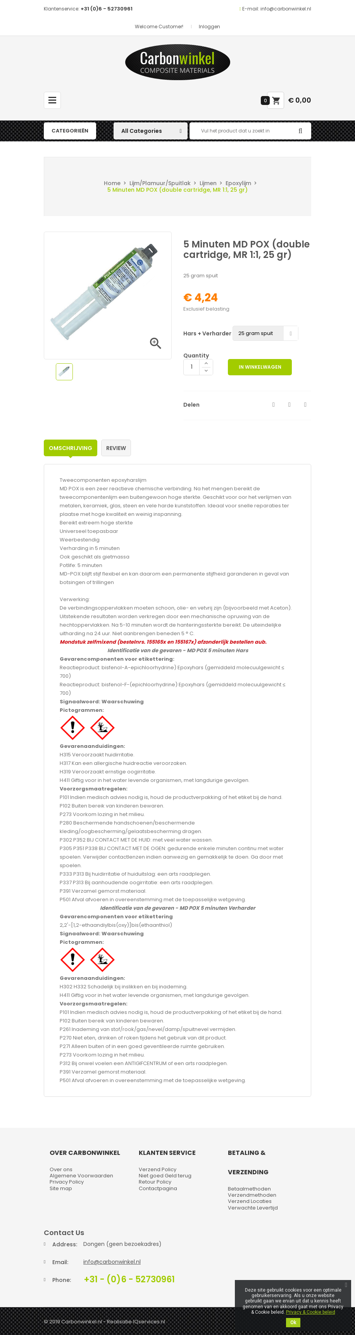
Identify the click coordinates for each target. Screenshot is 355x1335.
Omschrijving (70, 448)
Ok (293, 1322)
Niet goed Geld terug (165, 1175)
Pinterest (305, 404)
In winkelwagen (261, 367)
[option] (64, 371)
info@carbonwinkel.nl (112, 1262)
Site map (61, 1188)
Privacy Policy (67, 1182)
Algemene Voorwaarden (81, 1175)
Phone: (61, 1280)
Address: (64, 1244)
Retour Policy (155, 1182)
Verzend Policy (157, 1169)
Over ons (61, 1169)
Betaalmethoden (249, 1188)
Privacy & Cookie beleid (310, 1312)
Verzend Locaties (250, 1201)
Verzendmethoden (252, 1195)
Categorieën (70, 130)
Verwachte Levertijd (253, 1207)
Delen (273, 404)
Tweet (289, 404)
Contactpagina (158, 1188)
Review (116, 448)
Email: (60, 1262)
